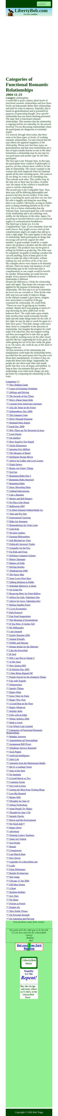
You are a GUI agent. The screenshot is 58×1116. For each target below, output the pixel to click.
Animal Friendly (17, 639)
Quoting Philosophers (19, 536)
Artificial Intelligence (19, 755)
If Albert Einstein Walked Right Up (26, 510)
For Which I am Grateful (21, 726)
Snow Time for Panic (19, 696)
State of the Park (17, 770)
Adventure (14, 831)
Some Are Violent (17, 839)
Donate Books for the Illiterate (23, 646)
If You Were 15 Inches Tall (22, 624)
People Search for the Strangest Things (27, 677)
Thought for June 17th (19, 812)
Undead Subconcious (19, 491)
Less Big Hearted (17, 793)
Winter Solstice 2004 (19, 719)
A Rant (12, 888)
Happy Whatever (17, 707)
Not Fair (13, 472)
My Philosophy (16, 627)
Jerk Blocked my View (20, 540)
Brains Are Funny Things (21, 468)
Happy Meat (15, 692)
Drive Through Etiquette (20, 419)
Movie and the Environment (22, 820)
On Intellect (15, 438)
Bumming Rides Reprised (21, 479)
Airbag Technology (18, 805)
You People (14, 843)
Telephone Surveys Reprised (22, 748)
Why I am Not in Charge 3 (21, 658)
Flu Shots (13, 900)
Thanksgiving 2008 (18, 571)
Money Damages (17, 559)
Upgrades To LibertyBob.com (23, 862)
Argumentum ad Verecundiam (23, 740)
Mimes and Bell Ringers (20, 498)
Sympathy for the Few (19, 548)
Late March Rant (17, 854)
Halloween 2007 (17, 506)
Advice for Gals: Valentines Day (24, 597)
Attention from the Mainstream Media (27, 763)
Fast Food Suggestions (20, 616)
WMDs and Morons (18, 643)
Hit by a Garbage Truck (20, 767)
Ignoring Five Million (19, 449)
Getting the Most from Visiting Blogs (27, 789)
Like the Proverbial (18, 650)
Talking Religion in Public (21, 582)
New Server (15, 858)
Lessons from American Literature (25, 404)
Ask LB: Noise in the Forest (22, 407)
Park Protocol (15, 612)
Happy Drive (15, 827)
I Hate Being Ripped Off (21, 673)
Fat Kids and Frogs (18, 552)
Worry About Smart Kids (21, 400)
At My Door (15, 662)
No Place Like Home (19, 502)
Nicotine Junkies (17, 533)
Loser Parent (15, 434)
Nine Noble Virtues (18, 911)
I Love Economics (18, 608)
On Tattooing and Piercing (21, 918)
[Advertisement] (29, 46)
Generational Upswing (20, 517)
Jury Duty (14, 896)
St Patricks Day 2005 (19, 669)
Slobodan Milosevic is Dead (22, 586)
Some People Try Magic (20, 808)
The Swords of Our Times (21, 396)
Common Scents (17, 782)
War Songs (14, 877)
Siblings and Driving (19, 392)
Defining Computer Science (22, 555)
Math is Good (15, 722)
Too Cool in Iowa (17, 786)
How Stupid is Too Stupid (21, 442)
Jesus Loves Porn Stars (20, 578)
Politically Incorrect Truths (22, 544)
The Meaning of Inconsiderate (23, 620)
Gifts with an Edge (18, 715)
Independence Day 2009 (20, 411)
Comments (11, 381)
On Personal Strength (19, 915)
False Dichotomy (17, 869)
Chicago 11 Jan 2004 (19, 881)
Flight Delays (15, 464)
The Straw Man (16, 574)
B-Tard (12, 654)
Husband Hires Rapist (19, 423)
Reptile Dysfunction (18, 873)
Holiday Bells (15, 711)
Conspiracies (15, 850)
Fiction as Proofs (17, 903)
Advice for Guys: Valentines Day (24, 601)
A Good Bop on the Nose (21, 703)
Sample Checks (16, 816)
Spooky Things (16, 688)
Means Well (15, 797)
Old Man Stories (17, 884)
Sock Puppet (15, 752)
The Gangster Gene (18, 415)
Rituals (12, 846)
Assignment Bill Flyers (20, 744)
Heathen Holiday (17, 892)
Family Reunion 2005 (19, 635)
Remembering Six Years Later (23, 525)
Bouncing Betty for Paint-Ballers (24, 593)
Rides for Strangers (18, 521)
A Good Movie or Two (20, 778)
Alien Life (14, 759)
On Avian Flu (15, 590)
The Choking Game (18, 385)
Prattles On (14, 907)
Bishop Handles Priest (19, 605)
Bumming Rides (17, 483)
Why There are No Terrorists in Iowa (26, 430)
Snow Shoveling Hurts (20, 487)
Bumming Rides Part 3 (20, 476)
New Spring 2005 (17, 665)
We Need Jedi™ (17, 824)
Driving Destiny (17, 567)
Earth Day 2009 (16, 426)
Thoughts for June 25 (19, 801)
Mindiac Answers (17, 736)
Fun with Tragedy (17, 681)
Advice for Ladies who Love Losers (26, 460)
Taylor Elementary (18, 445)
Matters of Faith (16, 563)
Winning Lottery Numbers (21, 835)
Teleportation (15, 684)
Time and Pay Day (18, 514)
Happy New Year (17, 700)
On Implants (15, 774)
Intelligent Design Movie (21, 457)
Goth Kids (14, 529)
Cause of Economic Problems (23, 388)
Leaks (12, 865)
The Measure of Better (20, 453)
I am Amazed (15, 631)
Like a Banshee (16, 495)
